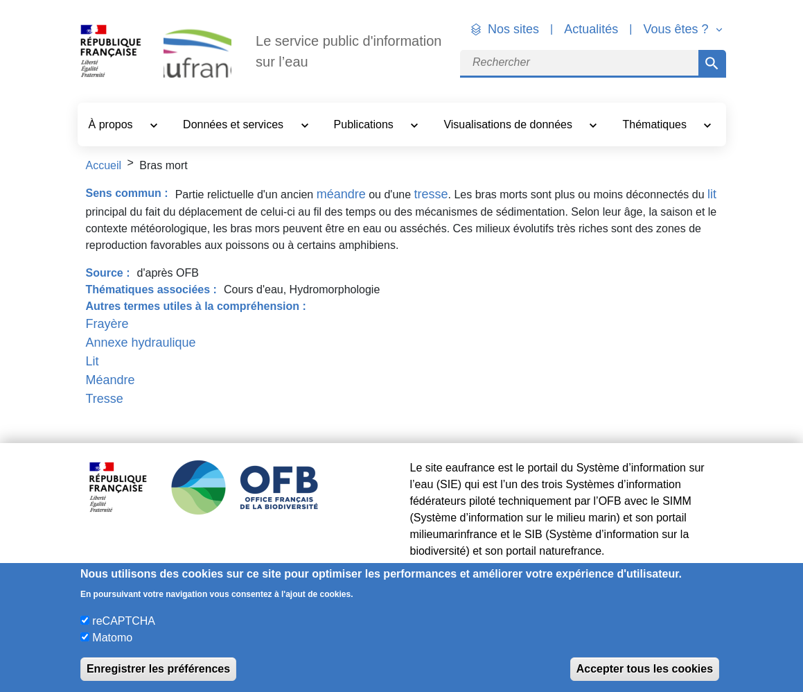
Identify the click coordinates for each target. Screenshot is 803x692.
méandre (341, 194)
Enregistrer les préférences (158, 669)
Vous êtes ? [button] (677, 29)
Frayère (107, 324)
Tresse (104, 399)
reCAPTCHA (123, 621)
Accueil (104, 165)
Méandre (110, 380)
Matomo (112, 637)
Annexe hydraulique (141, 342)
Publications (365, 124)
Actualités (591, 29)
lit (711, 194)
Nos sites (513, 29)
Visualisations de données (509, 124)
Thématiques (656, 124)
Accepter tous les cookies (644, 669)
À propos (112, 124)
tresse (431, 194)
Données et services (234, 124)
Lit (92, 361)
